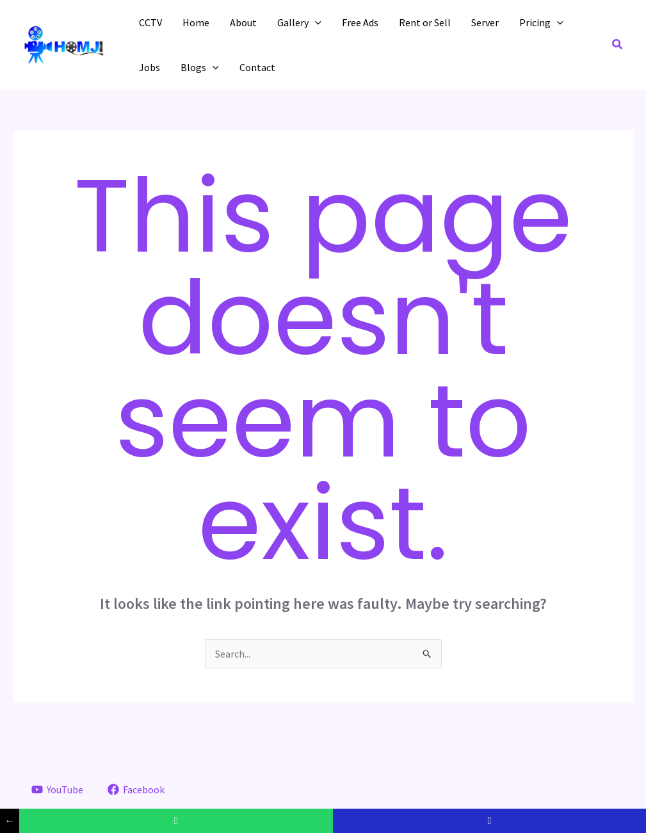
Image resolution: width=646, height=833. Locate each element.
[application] (315, 22)
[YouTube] (58, 789)
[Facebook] (135, 789)
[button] (618, 44)
